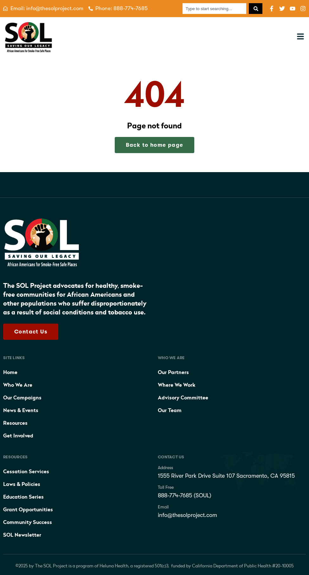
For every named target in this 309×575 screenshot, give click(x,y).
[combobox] (214, 8)
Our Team (170, 410)
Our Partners (173, 372)
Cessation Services (26, 471)
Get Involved (18, 435)
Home (10, 372)
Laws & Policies (21, 484)
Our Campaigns (22, 397)
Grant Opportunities (28, 509)
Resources (15, 423)
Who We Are (17, 385)
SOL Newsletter (22, 535)
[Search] (255, 8)
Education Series (23, 497)
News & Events (20, 410)
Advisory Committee (183, 397)
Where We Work (176, 385)
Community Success (27, 522)
